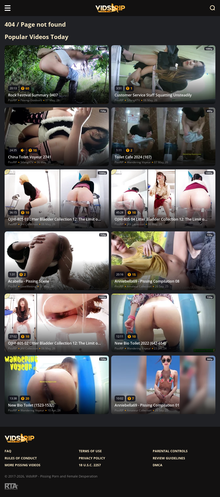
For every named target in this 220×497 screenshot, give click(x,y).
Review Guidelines (169, 458)
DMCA (157, 465)
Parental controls (170, 451)
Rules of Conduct (21, 458)
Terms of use (90, 451)
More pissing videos (22, 465)
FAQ (8, 451)
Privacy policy (92, 458)
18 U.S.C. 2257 (90, 465)
